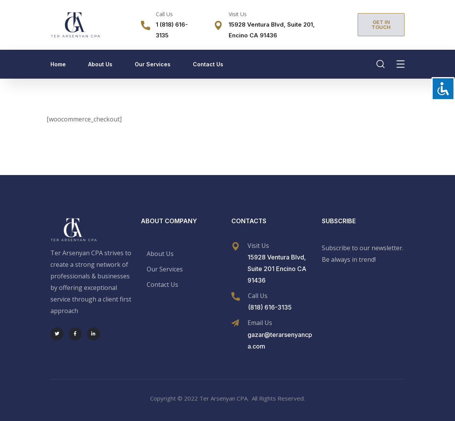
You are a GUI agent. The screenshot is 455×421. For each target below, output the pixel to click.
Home (58, 64)
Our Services (153, 64)
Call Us (164, 14)
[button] (381, 24)
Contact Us (208, 64)
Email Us (260, 322)
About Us (100, 64)
